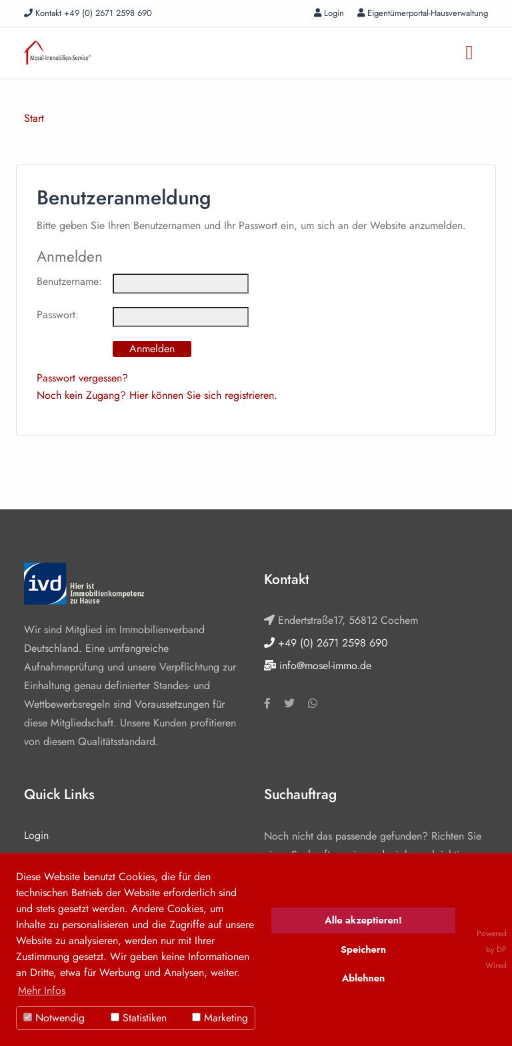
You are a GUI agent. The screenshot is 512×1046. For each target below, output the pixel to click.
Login (329, 13)
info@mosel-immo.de (317, 665)
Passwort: (58, 314)
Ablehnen (363, 978)
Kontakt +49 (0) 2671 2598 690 (88, 13)
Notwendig (54, 1017)
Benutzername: (69, 281)
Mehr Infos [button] (41, 990)
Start (34, 118)
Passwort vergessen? (82, 378)
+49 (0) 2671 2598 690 (326, 643)
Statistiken (139, 1017)
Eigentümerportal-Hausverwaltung (422, 13)
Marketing (220, 1017)
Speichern (363, 949)
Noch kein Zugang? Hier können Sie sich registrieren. (157, 395)
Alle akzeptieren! (363, 920)
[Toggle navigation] (469, 52)
